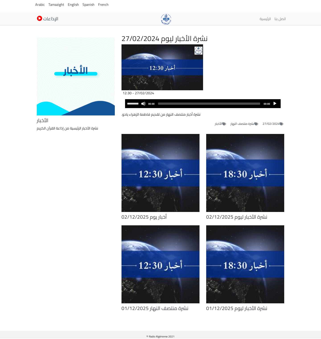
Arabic (40, 4)
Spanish (88, 4)
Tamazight (56, 4)
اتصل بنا (280, 18)
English (73, 4)
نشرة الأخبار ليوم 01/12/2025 (236, 308)
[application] (203, 103)
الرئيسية (265, 18)
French (103, 4)
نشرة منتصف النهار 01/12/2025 (154, 308)
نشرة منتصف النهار (242, 124)
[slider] (209, 104)
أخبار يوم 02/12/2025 (144, 217)
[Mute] (143, 103)
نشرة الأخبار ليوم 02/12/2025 (236, 217)
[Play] (275, 103)
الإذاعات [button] (47, 18)
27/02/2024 (271, 124)
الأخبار (218, 124)
